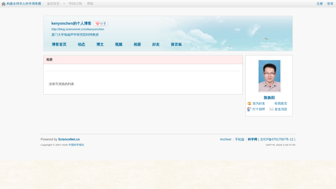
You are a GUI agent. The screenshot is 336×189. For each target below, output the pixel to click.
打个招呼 (259, 109)
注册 (320, 4)
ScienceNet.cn (69, 139)
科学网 (252, 139)
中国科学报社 (76, 144)
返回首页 (53, 4)
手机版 (239, 139)
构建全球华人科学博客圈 (24, 4)
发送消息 (281, 109)
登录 (330, 4)
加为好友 (259, 103)
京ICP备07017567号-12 (276, 139)
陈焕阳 (269, 98)
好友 (156, 44)
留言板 (176, 44)
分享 (103, 23)
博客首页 (59, 44)
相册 (137, 44)
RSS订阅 (75, 4)
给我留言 (281, 103)
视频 (118, 44)
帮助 (90, 4)
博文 (100, 44)
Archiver (226, 139)
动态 (81, 44)
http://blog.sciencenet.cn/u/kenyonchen (77, 29)
